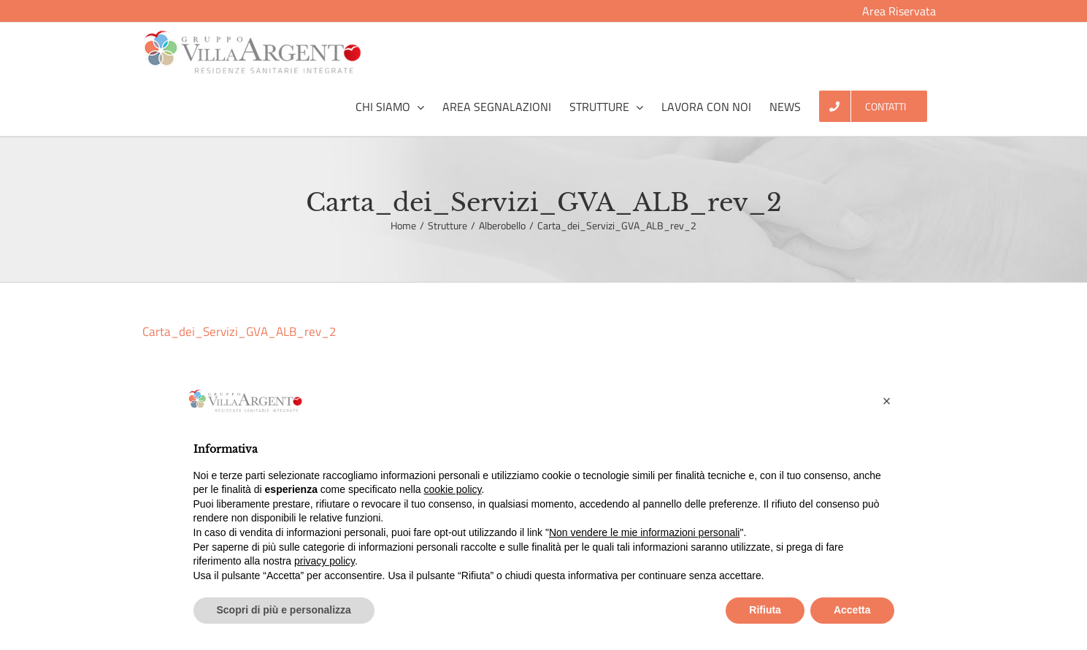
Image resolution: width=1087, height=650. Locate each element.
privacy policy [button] (324, 561)
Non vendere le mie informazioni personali (644, 532)
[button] (887, 401)
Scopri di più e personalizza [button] (284, 610)
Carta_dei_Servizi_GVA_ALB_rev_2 (239, 331)
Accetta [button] (852, 610)
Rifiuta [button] (765, 610)
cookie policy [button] (452, 489)
